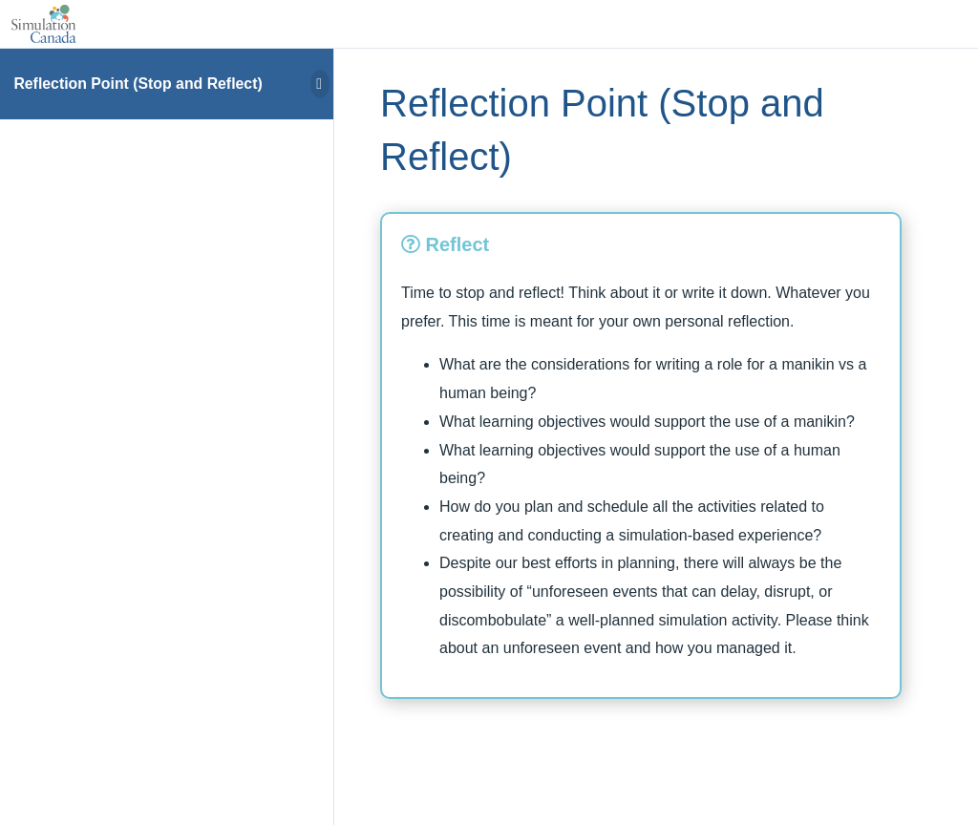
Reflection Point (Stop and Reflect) (137, 83)
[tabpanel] (641, 471)
